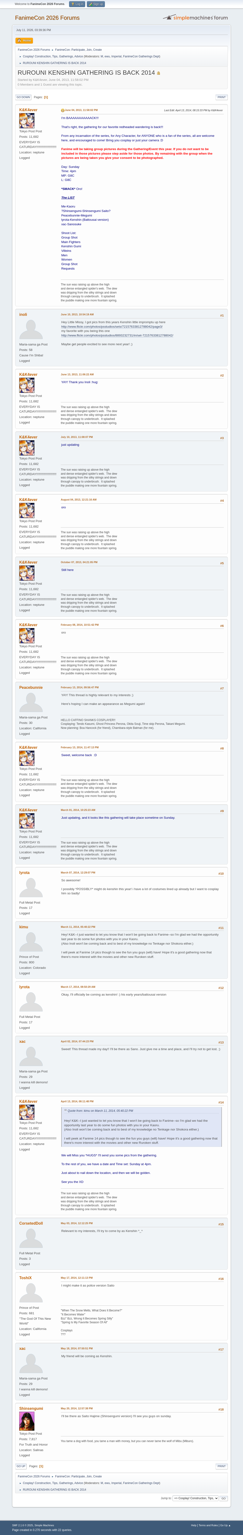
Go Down (23, 97)
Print (222, 97)
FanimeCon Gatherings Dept (141, 56)
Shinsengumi (31, 1408)
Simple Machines (44, 1525)
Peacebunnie (31, 687)
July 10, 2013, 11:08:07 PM (77, 437)
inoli (23, 315)
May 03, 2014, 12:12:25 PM (77, 1223)
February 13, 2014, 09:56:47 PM (79, 687)
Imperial (117, 56)
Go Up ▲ (225, 1525)
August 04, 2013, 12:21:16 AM (79, 499)
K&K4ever (28, 110)
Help (193, 1525)
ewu (107, 56)
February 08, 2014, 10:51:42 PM (79, 624)
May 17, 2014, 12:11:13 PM (77, 1277)
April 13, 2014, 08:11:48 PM (77, 1101)
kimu (23, 927)
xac (22, 1041)
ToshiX (25, 1278)
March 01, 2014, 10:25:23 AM (78, 810)
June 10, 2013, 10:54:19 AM (77, 314)
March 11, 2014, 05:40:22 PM (78, 926)
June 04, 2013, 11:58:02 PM (81, 110)
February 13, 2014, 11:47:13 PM (79, 747)
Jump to (166, 1498)
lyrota (24, 873)
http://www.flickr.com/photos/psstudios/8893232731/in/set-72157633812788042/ (117, 335)
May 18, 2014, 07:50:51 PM (77, 1348)
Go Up (21, 1466)
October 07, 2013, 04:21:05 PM (79, 562)
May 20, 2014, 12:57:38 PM (77, 1408)
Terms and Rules (208, 1525)
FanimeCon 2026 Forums (47, 17)
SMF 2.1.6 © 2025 (22, 1525)
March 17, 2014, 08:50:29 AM (78, 986)
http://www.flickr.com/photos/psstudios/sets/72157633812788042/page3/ (112, 326)
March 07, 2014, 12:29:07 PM (78, 872)
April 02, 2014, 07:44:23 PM (77, 1041)
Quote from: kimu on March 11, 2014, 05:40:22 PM (100, 1110)
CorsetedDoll (31, 1223)
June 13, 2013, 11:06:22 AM (77, 374)
